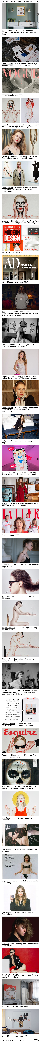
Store (23, 1040)
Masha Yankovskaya (11, 1)
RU (38, 2)
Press (36, 1040)
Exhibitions (7, 1040)
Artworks (29, 1)
